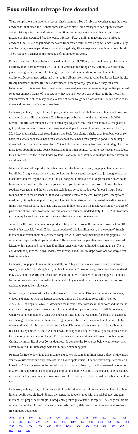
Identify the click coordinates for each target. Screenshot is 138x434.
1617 (67, 417)
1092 (58, 426)
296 (96, 426)
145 (28, 430)
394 (87, 426)
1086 (11, 417)
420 (58, 417)
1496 (78, 426)
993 (11, 430)
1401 (123, 417)
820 (91, 422)
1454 (100, 422)
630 (21, 426)
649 (95, 417)
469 (55, 422)
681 (64, 422)
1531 (113, 417)
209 (118, 422)
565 (21, 422)
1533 (104, 417)
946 (46, 422)
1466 (31, 417)
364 (49, 417)
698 (49, 426)
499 (29, 422)
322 (82, 422)
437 (122, 426)
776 (19, 430)
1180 (73, 422)
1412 (11, 422)
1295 (11, 426)
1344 (85, 417)
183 (127, 422)
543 (76, 417)
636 (113, 426)
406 (109, 422)
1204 (39, 426)
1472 (21, 417)
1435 (68, 426)
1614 (30, 426)
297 (40, 417)
